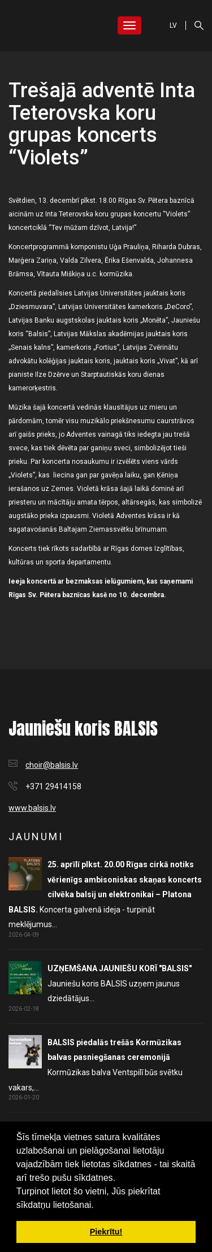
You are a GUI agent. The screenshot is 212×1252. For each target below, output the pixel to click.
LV (173, 25)
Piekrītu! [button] (106, 1231)
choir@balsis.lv (51, 765)
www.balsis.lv (32, 807)
